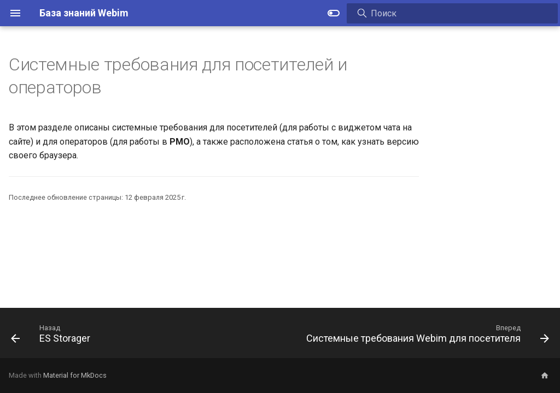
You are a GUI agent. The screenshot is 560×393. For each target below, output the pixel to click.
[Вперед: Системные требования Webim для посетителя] (425, 336)
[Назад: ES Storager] (52, 336)
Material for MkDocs (75, 375)
